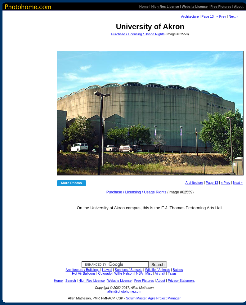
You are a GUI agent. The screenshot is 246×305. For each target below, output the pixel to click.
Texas (172, 273)
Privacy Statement (181, 280)
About (239, 6)
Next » (233, 16)
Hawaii (107, 270)
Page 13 (207, 16)
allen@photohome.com (124, 291)
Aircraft (160, 273)
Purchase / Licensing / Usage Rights (138, 34)
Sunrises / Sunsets (128, 270)
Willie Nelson (124, 273)
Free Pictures (220, 6)
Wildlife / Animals (157, 270)
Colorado (105, 273)
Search (70, 280)
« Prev (221, 16)
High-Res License (165, 6)
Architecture (190, 16)
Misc (148, 273)
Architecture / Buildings (83, 270)
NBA (139, 273)
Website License (195, 6)
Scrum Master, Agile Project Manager (153, 298)
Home (144, 6)
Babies (178, 270)
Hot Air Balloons (84, 273)
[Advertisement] (149, 41)
